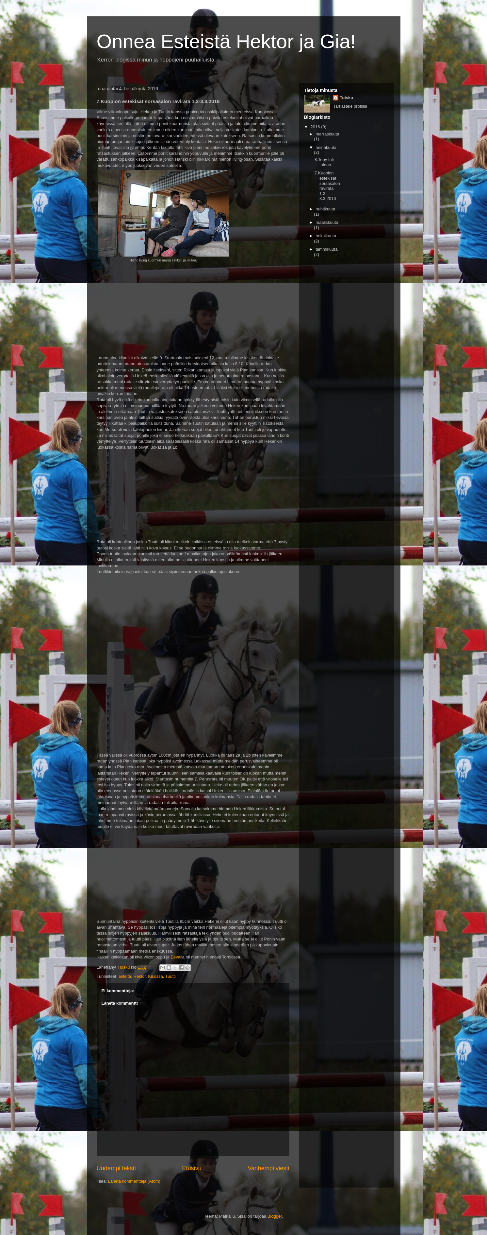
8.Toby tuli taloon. (324, 162)
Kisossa (155, 976)
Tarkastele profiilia (350, 106)
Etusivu (192, 1168)
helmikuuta (326, 235)
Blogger (275, 1216)
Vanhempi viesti (268, 1168)
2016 (316, 126)
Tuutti (170, 976)
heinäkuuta (326, 147)
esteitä (125, 976)
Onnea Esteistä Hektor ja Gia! (226, 41)
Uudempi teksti (116, 1168)
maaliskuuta (327, 222)
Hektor (140, 976)
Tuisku (346, 97)
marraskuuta (327, 134)
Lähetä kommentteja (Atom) (134, 1181)
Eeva (175, 957)
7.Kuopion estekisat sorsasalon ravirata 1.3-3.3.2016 (327, 185)
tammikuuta (326, 249)
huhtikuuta (325, 208)
